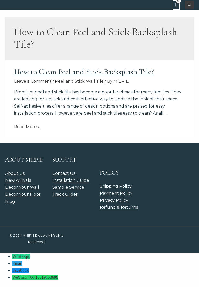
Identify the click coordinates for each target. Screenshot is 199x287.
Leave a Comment (33, 81)
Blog (10, 201)
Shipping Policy (116, 186)
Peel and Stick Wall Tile (79, 81)
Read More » (27, 126)
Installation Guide (70, 180)
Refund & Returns (119, 207)
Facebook (20, 270)
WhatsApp (21, 256)
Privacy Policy (114, 200)
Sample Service (68, 187)
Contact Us (63, 173)
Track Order (65, 194)
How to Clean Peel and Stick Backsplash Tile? (84, 72)
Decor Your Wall (22, 187)
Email (17, 263)
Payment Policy (116, 193)
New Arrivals (18, 180)
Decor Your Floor (23, 194)
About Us (15, 173)
